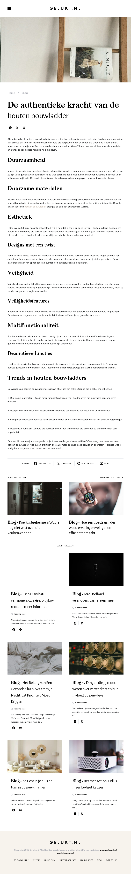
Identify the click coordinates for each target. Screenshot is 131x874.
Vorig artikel (19, 477)
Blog (25, 93)
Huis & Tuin (49, 860)
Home (11, 93)
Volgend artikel (110, 477)
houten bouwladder (35, 206)
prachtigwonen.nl (65, 853)
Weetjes (36, 860)
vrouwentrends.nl (108, 850)
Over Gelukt (111, 860)
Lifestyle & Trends (67, 860)
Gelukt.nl (65, 8)
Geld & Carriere (21, 860)
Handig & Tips (86, 860)
